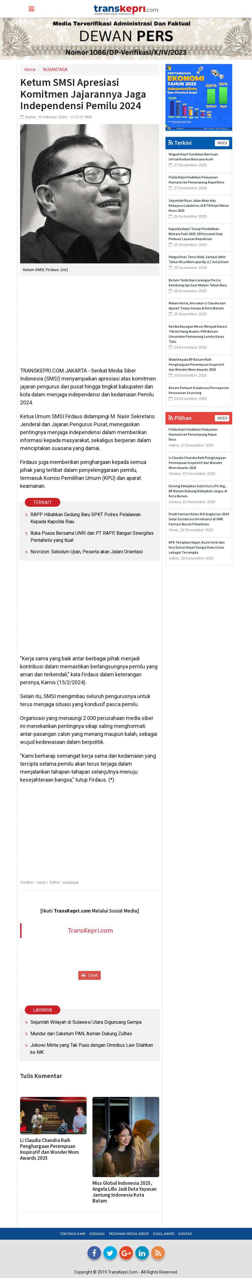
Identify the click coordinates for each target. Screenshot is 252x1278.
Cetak (89, 975)
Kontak (185, 1234)
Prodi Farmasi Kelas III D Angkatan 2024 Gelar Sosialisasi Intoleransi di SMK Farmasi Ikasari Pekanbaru (199, 519)
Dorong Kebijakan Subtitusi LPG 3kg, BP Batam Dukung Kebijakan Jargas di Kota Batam (198, 491)
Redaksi (97, 1234)
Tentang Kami (73, 1234)
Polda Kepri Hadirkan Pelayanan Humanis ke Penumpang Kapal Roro (193, 434)
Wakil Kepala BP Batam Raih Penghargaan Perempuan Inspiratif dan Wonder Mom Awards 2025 (196, 364)
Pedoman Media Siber (129, 1234)
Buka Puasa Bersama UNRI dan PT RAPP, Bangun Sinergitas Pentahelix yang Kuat (92, 536)
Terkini (180, 142)
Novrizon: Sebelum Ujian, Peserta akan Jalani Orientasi (86, 551)
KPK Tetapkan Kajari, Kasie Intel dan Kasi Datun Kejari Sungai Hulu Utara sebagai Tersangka (197, 547)
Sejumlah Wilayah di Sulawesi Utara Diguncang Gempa (86, 1022)
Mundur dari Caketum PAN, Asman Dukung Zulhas (81, 1033)
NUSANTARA (55, 69)
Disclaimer (163, 1234)
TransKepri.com (90, 930)
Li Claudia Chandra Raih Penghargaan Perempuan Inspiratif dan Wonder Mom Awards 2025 (49, 1149)
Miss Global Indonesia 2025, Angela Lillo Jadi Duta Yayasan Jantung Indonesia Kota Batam (124, 1192)
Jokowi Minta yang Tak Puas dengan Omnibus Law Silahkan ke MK (91, 1048)
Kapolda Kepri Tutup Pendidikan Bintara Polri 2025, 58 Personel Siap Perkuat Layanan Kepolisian (196, 234)
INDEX (222, 143)
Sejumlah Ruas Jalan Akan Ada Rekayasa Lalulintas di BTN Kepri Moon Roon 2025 (199, 205)
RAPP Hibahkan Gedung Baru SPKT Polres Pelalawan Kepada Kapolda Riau (85, 518)
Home (30, 69)
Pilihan (180, 417)
